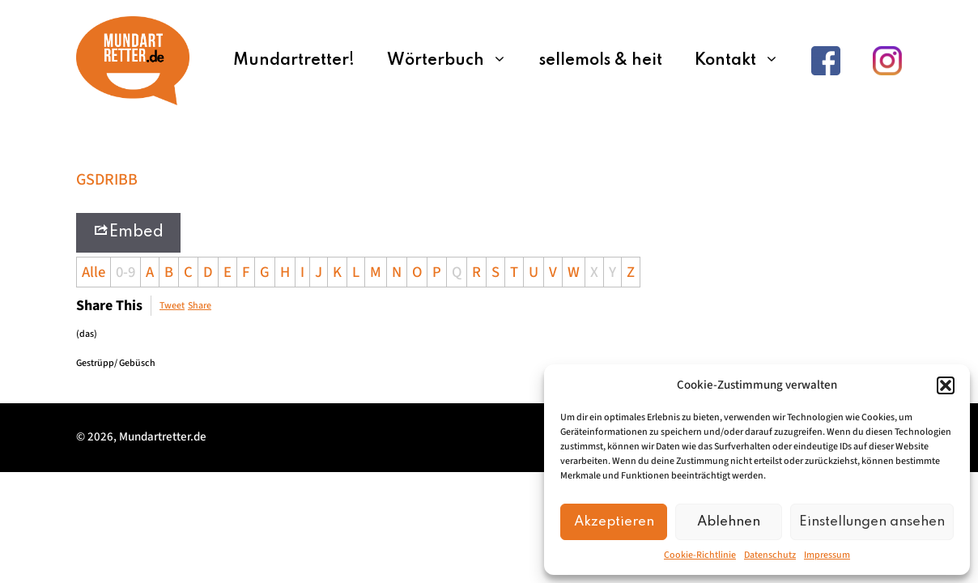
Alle (93, 272)
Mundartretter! (294, 61)
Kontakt (745, 60)
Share (199, 306)
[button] (946, 385)
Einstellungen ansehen (872, 522)
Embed (128, 231)
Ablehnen (728, 522)
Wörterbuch (455, 60)
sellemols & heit (600, 61)
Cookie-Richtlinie (700, 555)
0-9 (125, 272)
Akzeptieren (614, 522)
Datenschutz (770, 555)
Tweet (172, 306)
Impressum (827, 555)
